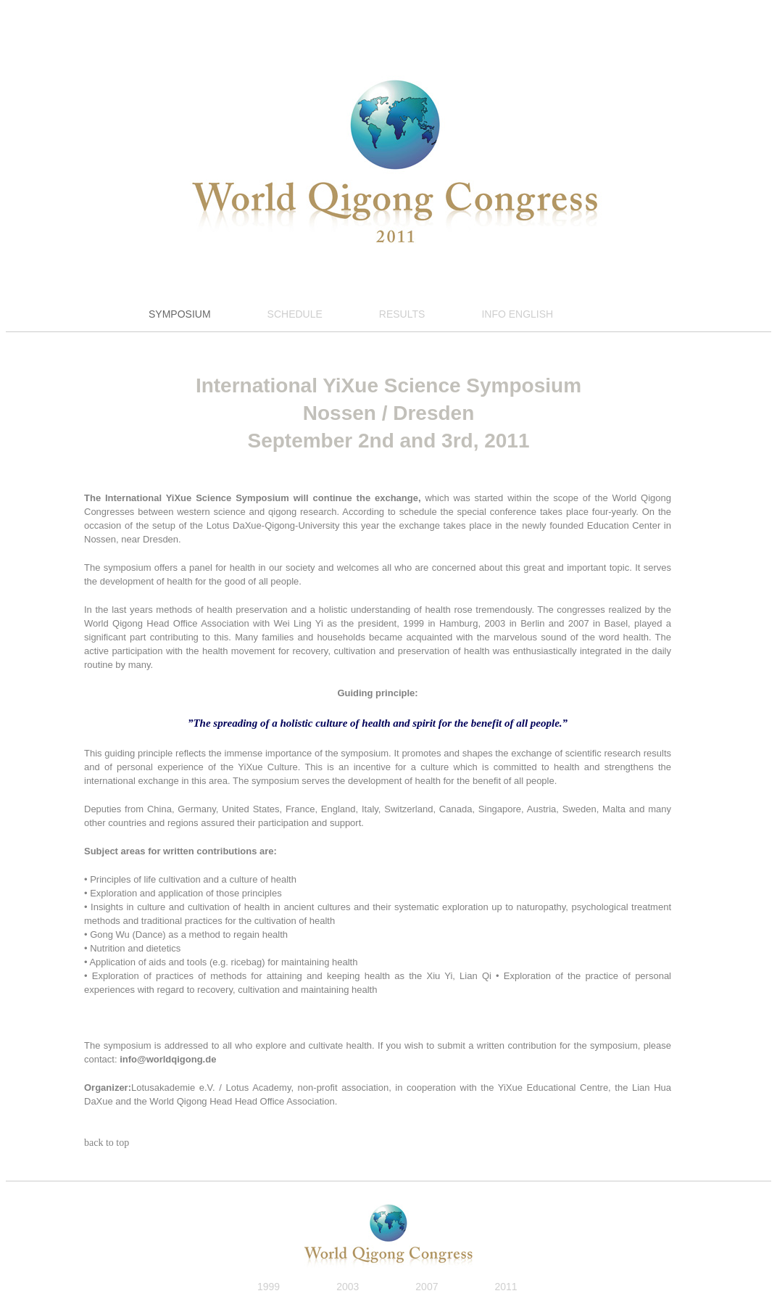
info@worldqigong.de (168, 1059)
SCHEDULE (295, 314)
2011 (505, 1286)
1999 (268, 1286)
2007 (426, 1286)
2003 (347, 1286)
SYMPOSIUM (180, 314)
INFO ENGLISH (517, 314)
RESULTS (402, 314)
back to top (106, 1142)
